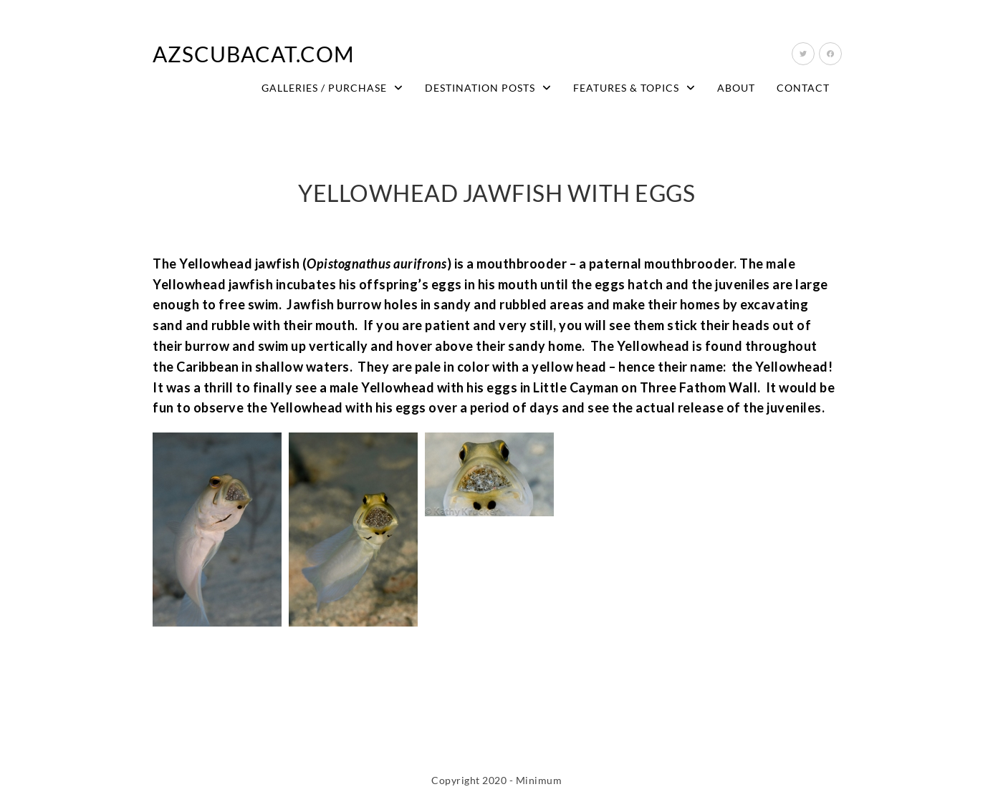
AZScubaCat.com (254, 54)
